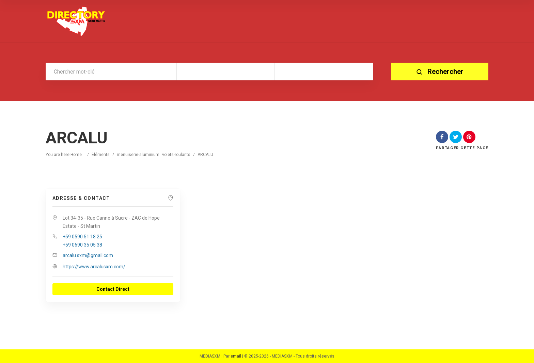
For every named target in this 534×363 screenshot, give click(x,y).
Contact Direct (112, 289)
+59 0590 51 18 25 (82, 236)
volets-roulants (176, 154)
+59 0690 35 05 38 (82, 245)
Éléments (101, 154)
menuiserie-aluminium (138, 154)
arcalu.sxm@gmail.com (88, 255)
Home (76, 154)
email (236, 356)
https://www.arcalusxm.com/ (94, 266)
